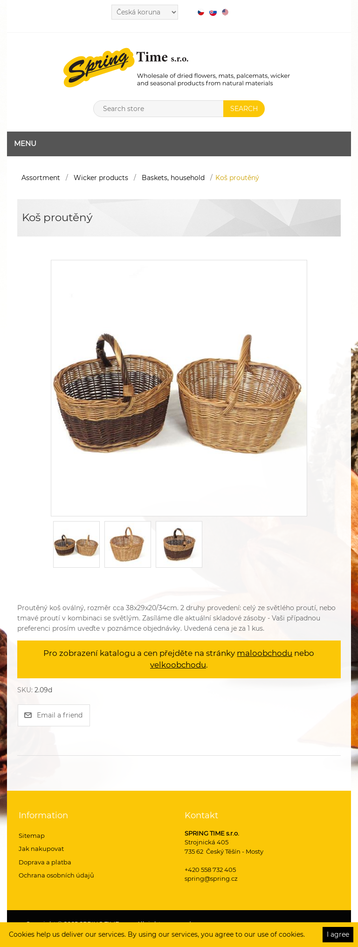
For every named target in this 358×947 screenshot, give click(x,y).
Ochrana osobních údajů (56, 875)
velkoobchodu (178, 664)
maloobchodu (264, 653)
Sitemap (32, 835)
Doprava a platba (45, 862)
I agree (338, 934)
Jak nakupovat (41, 848)
